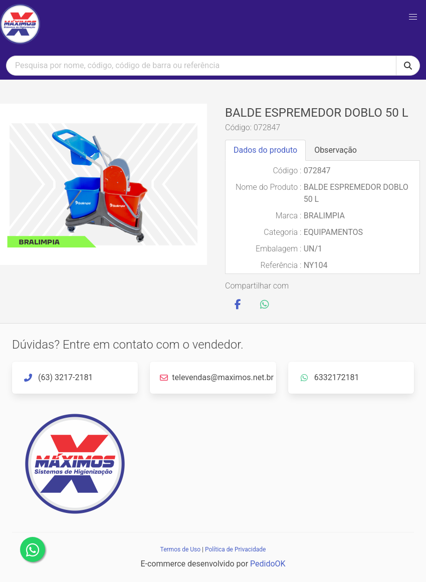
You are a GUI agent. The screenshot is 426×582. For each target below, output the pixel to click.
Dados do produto (265, 150)
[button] (413, 17)
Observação (335, 150)
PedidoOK (268, 563)
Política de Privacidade (235, 549)
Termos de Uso (180, 549)
